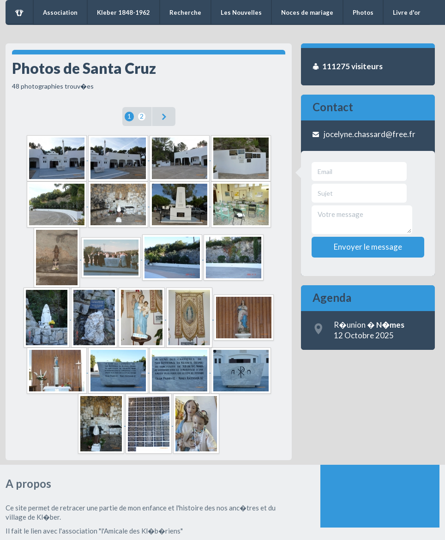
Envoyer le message (368, 247)
